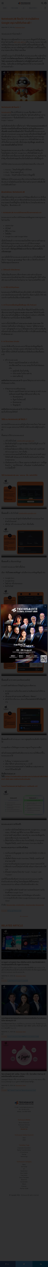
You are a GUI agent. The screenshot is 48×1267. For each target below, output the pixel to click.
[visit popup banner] (24, 633)
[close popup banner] (45, 606)
